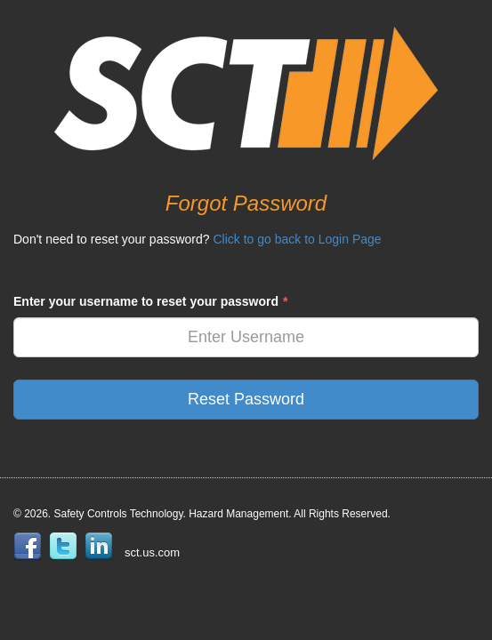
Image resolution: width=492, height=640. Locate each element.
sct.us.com (152, 552)
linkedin (102, 546)
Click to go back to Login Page (297, 239)
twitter (67, 546)
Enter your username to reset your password (150, 301)
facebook (31, 546)
